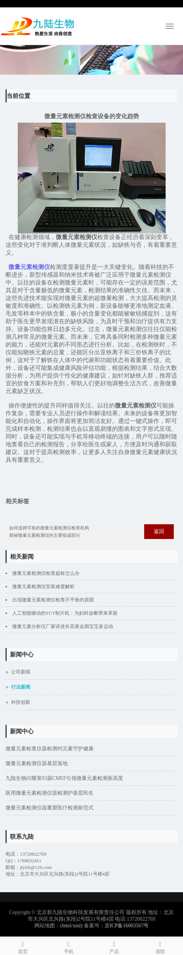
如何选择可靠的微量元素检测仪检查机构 (49, 528)
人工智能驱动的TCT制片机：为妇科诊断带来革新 (65, 613)
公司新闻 (20, 672)
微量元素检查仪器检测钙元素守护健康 (50, 748)
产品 (115, 946)
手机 (69, 946)
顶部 (160, 946)
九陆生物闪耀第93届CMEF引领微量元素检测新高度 (64, 778)
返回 (159, 531)
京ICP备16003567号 (127, 925)
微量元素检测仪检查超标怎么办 (45, 573)
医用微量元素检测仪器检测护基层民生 (50, 793)
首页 (23, 946)
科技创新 (20, 702)
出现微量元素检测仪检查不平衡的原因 (53, 600)
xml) (77, 925)
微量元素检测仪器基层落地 (37, 763)
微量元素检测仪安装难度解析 (43, 586)
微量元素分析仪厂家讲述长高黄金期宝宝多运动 (62, 626)
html (66, 925)
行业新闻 (20, 687)
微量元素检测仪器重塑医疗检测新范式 (50, 808)
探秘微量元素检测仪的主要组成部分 (44, 535)
